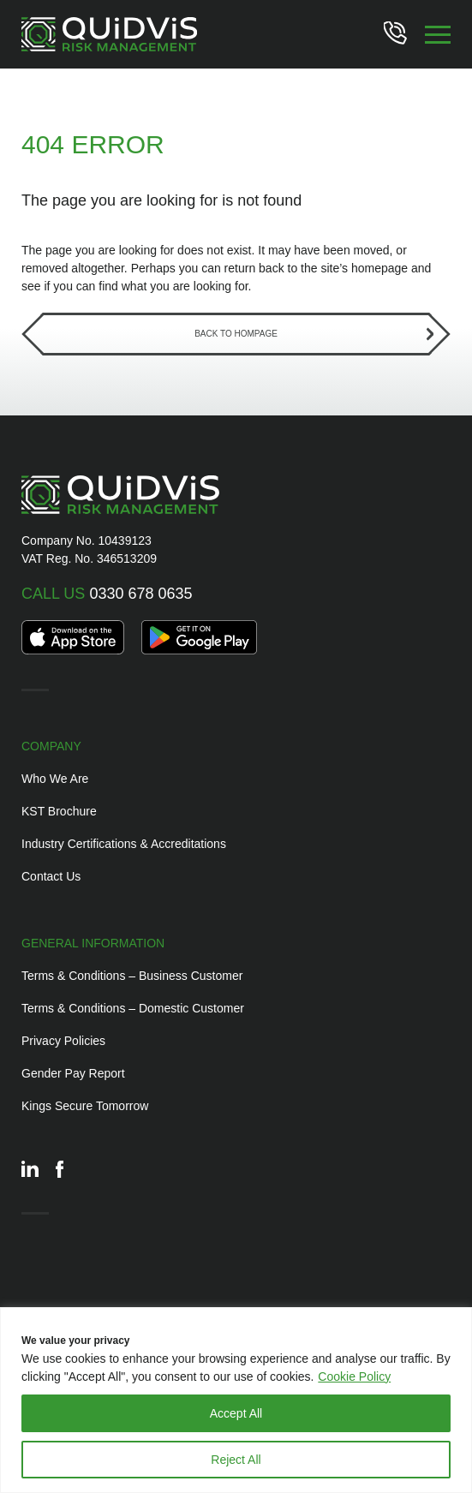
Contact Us (51, 876)
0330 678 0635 (107, 593)
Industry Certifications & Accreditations (123, 844)
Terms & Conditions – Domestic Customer (132, 1008)
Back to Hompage (236, 334)
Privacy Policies (63, 1041)
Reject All (235, 1459)
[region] (236, 1400)
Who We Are (54, 778)
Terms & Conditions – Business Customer (131, 975)
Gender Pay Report (73, 1073)
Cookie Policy (354, 1376)
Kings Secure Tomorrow (84, 1106)
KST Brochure (59, 811)
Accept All (236, 1413)
